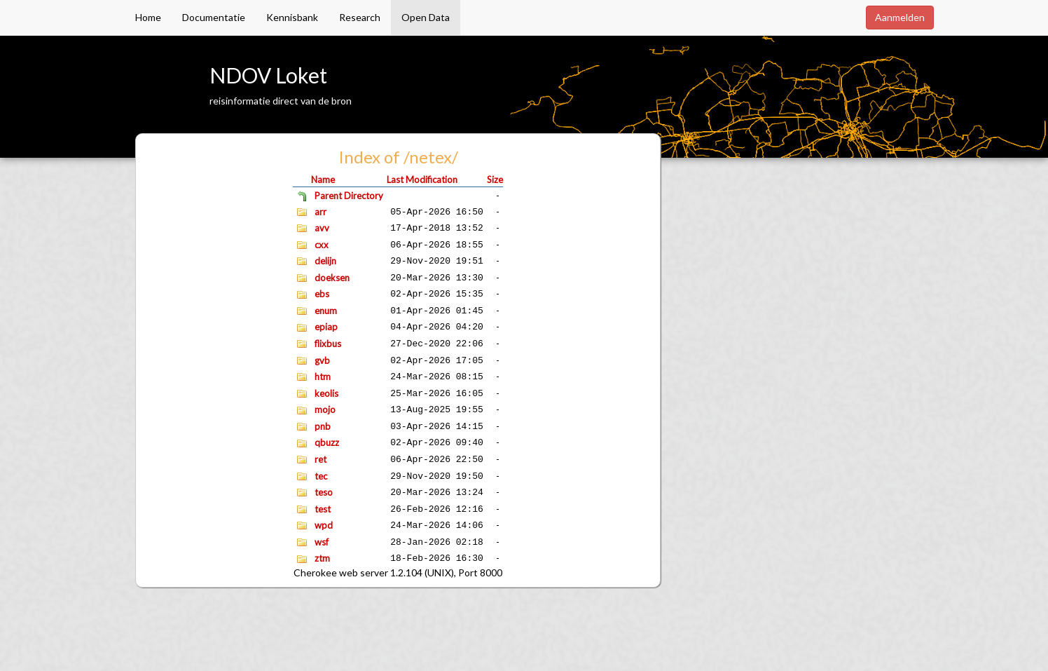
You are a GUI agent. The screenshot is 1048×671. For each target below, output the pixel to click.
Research (359, 17)
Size (495, 179)
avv (322, 227)
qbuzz (327, 442)
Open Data (425, 17)
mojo (325, 409)
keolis (326, 393)
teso (324, 492)
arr (320, 211)
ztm (322, 558)
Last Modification (422, 179)
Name (323, 179)
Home (148, 17)
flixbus (328, 343)
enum (326, 310)
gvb (322, 360)
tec (321, 476)
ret (320, 459)
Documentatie (213, 17)
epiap (326, 326)
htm (323, 376)
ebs (322, 293)
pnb (323, 426)
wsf (322, 542)
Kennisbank (292, 17)
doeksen (332, 277)
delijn (325, 260)
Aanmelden (900, 17)
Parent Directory (349, 195)
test (323, 509)
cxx (322, 244)
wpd (324, 525)
